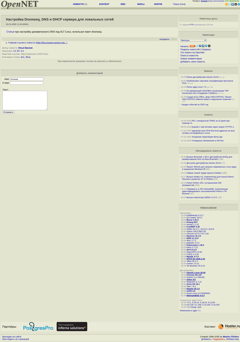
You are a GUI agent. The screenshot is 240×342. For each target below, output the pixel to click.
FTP (192, 25)
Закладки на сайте (11, 336)
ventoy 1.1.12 (193, 224)
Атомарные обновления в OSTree (207, 140)
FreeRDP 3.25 (193, 227)
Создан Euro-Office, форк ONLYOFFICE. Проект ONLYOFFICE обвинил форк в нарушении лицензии (207, 98)
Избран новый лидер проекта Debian (204, 173)
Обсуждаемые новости (208, 151)
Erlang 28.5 (192, 222)
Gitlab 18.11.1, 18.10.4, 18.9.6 (200, 229)
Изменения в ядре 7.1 (190, 310)
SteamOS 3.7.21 (194, 282)
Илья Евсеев (25, 48)
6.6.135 (190, 305)
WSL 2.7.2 (191, 240)
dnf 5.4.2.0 (192, 250)
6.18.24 (203, 302)
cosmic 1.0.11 (193, 263)
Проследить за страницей (15, 339)
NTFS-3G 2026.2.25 (196, 259)
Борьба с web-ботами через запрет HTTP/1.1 (213, 127)
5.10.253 (215, 305)
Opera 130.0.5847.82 (196, 231)
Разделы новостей (190, 49)
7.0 (188, 307)
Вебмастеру (233, 339)
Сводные (206, 49)
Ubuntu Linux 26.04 (196, 272)
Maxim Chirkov (231, 336)
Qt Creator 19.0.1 (194, 217)
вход (210, 1)
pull (199, 307)
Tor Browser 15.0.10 (196, 266)
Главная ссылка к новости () (37, 42)
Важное (208, 71)
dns (22, 57)
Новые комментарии (191, 58)
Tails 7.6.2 (191, 286)
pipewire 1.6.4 (193, 243)
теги (182, 4)
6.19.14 (195, 302)
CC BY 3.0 (18, 51)
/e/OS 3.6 (191, 291)
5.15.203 (206, 305)
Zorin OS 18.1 (193, 284)
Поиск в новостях (189, 55)
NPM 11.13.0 (193, 238)
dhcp (28, 57)
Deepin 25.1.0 (193, 289)
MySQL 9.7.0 (193, 256)
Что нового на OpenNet (192, 52)
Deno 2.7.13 (192, 247)
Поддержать (218, 339)
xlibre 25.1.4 (192, 261)
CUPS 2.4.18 (193, 254)
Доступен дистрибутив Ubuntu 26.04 (204, 163)
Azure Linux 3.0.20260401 (198, 293)
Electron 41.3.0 (194, 236)
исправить (164, 39)
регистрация (219, 1)
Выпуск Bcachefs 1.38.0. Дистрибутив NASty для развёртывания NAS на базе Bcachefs (207, 158)
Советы (208, 114)
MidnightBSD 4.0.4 (195, 295)
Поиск (176, 4)
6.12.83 (211, 302)
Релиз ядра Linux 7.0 (196, 87)
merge (194, 307)
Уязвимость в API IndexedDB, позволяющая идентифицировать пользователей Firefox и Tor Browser (205, 191)
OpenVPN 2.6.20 (194, 252)
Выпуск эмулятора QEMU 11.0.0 (202, 197)
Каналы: (184, 46)
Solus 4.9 (191, 279)
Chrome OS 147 (194, 275)
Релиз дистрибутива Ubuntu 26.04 (203, 77)
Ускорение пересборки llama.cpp (207, 137)
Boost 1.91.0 (193, 220)
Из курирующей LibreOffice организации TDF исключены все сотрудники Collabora (205, 92)
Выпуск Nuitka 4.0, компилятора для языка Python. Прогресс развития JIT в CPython (208, 178)
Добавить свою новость (192, 61)
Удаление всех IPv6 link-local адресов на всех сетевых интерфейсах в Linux (208, 132)
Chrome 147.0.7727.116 (198, 233)
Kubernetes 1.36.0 (195, 245)
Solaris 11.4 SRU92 (195, 277)
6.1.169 (198, 305)
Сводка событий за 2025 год (194, 104)
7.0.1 (189, 302)
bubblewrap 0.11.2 (195, 215)
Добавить (206, 339)
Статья (10, 31)
